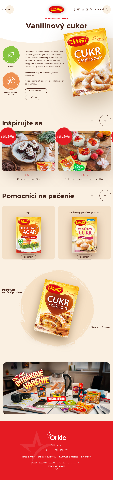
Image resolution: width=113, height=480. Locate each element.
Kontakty (86, 457)
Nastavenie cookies (68, 457)
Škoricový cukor (101, 327)
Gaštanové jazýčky (28, 179)
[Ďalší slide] (105, 120)
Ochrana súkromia (47, 457)
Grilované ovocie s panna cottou (84, 179)
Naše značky (28, 457)
